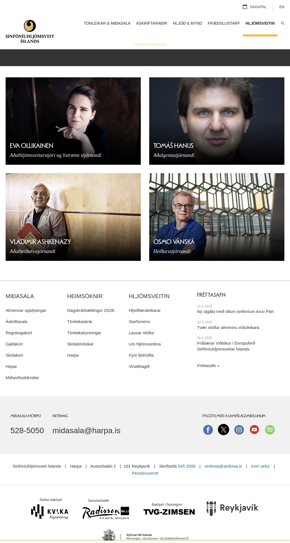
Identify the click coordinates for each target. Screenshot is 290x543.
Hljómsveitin (149, 283)
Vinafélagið (139, 353)
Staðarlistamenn (186, 44)
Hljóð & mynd (187, 23)
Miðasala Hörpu (25, 402)
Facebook (208, 417)
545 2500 (186, 453)
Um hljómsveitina (145, 331)
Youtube (254, 417)
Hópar (11, 353)
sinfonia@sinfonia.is (223, 453)
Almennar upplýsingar (26, 297)
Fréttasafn (206, 353)
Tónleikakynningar (84, 319)
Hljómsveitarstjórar (150, 44)
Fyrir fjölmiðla (141, 342)
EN (281, 7)
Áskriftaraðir (151, 23)
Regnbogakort (19, 319)
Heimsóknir (85, 283)
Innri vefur (261, 453)
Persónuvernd (145, 460)
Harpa (73, 342)
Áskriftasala (16, 308)
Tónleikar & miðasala (107, 23)
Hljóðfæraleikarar (145, 297)
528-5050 (27, 417)
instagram (239, 417)
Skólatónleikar (80, 331)
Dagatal (258, 7)
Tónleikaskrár (79, 308)
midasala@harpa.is (86, 417)
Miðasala (20, 283)
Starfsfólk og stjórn (222, 44)
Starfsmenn (139, 308)
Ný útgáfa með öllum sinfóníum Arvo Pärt (235, 298)
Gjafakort (14, 331)
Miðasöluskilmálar (22, 364)
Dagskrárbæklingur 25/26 (90, 297)
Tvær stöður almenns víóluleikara (228, 314)
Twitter (223, 417)
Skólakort (14, 342)
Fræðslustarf (224, 23)
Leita (282, 23)
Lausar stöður (142, 319)
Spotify (269, 417)
